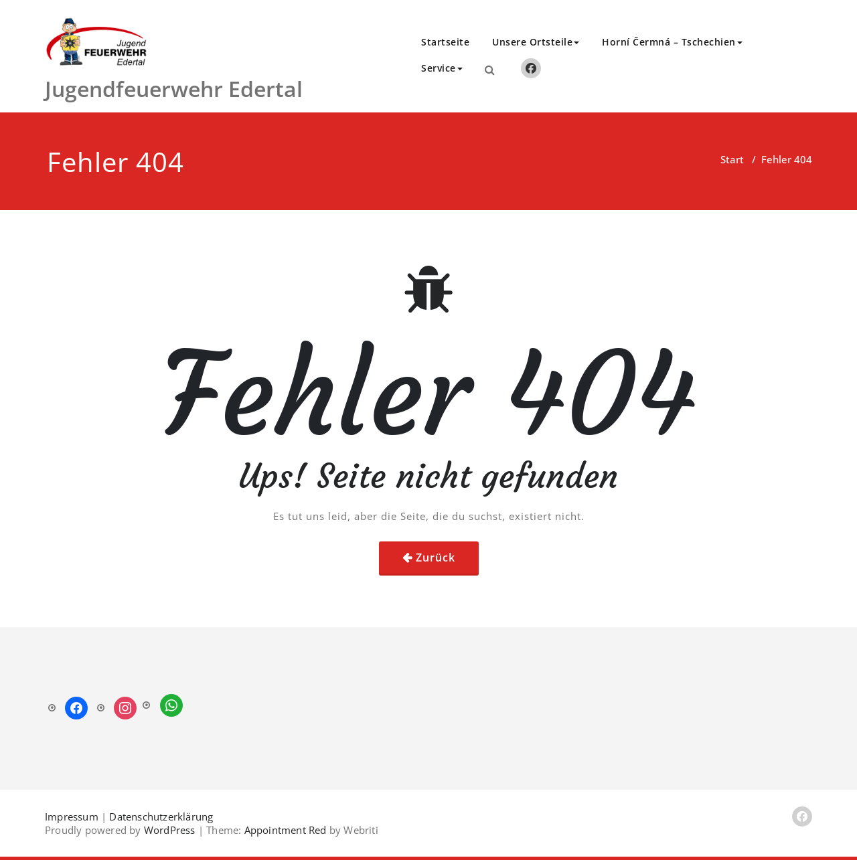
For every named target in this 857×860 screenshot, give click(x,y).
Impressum (71, 816)
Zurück (435, 557)
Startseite (445, 41)
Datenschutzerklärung (161, 816)
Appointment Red (283, 830)
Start (732, 159)
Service (442, 68)
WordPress (170, 830)
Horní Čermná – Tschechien (672, 41)
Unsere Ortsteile (535, 41)
